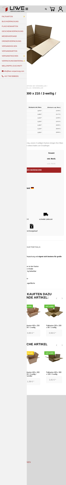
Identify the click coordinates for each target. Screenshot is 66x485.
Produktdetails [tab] (31, 247)
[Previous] (56, 298)
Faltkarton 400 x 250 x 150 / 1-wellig (31, 326)
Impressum (6, 482)
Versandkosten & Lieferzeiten (13, 444)
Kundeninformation (9, 467)
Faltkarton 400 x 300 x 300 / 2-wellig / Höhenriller (31, 374)
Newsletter (6, 453)
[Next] (62, 298)
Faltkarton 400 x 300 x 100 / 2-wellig (53, 373)
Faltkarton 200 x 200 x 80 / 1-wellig (53, 326)
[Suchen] (46, 9)
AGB (4, 472)
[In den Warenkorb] (32, 170)
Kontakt (5, 449)
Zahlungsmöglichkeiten (10, 439)
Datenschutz (7, 477)
